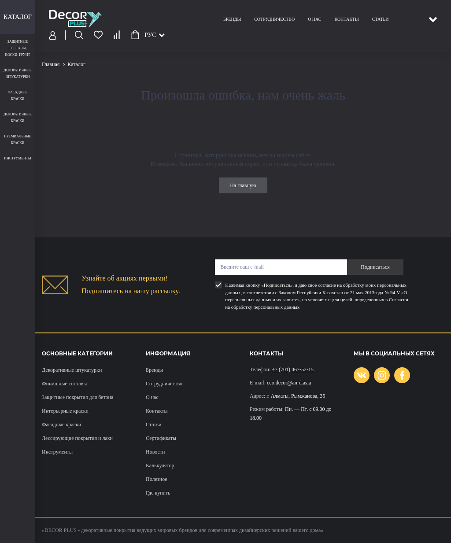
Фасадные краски (61, 424)
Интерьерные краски (65, 411)
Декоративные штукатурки (72, 370)
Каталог (18, 17)
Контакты (346, 19)
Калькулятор (160, 465)
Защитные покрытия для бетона (77, 397)
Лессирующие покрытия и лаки (77, 438)
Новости (155, 452)
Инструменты (57, 452)
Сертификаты (161, 438)
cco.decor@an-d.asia (289, 383)
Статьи (380, 19)
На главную (243, 185)
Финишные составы (64, 383)
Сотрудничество (274, 19)
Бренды (232, 19)
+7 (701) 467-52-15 (293, 369)
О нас (314, 19)
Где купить (158, 493)
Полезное (156, 479)
